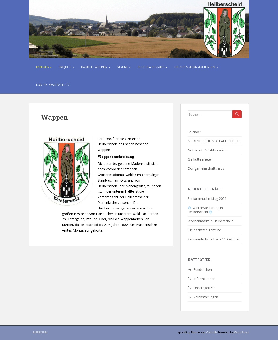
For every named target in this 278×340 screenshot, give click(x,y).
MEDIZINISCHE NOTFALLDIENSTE (214, 141)
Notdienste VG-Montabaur (208, 150)
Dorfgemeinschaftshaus (206, 168)
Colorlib (211, 332)
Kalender (194, 132)
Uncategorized (205, 288)
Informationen (204, 278)
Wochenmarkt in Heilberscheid (211, 221)
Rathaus (44, 67)
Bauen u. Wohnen (95, 67)
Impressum (40, 332)
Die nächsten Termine (204, 230)
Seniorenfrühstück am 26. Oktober (214, 239)
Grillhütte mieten (200, 159)
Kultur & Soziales (152, 67)
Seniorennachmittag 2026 (207, 198)
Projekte (66, 67)
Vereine (124, 67)
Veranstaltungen (206, 297)
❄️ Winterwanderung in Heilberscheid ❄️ (205, 209)
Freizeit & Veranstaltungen (196, 67)
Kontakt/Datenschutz (53, 85)
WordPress (241, 332)
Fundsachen (203, 269)
